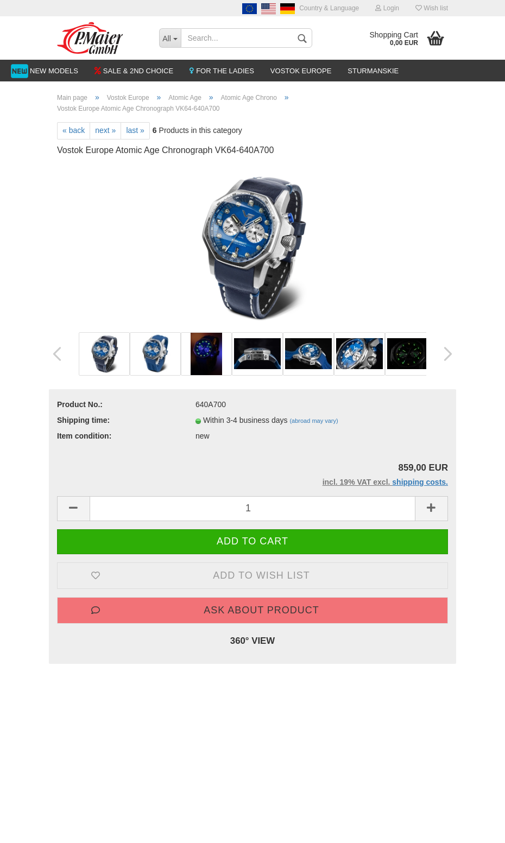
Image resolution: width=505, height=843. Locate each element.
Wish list (431, 8)
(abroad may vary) (313, 420)
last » (135, 130)
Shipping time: (83, 420)
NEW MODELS (54, 71)
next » (105, 130)
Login (387, 8)
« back (73, 130)
